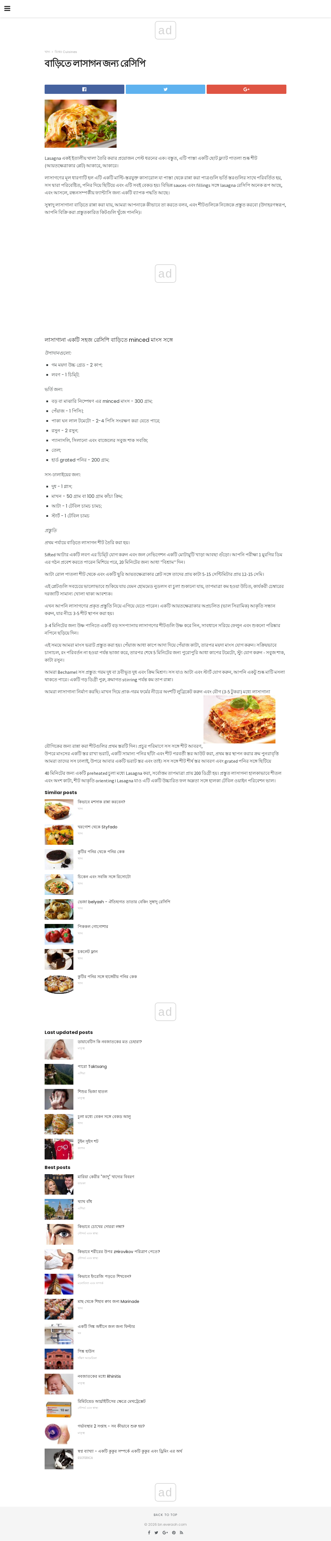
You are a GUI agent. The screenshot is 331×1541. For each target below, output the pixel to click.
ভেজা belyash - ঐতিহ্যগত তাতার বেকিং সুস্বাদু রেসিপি (124, 902)
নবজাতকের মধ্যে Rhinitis (99, 1376)
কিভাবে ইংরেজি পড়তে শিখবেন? (104, 1276)
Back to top (165, 1514)
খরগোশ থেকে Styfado (97, 827)
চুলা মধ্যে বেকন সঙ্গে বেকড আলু (104, 1116)
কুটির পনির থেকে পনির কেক (101, 852)
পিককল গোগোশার (93, 926)
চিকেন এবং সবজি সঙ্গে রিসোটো (104, 877)
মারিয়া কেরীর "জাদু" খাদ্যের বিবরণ (106, 1177)
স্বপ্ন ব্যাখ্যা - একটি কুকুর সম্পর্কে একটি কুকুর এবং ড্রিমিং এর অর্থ (130, 1451)
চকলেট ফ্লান (88, 951)
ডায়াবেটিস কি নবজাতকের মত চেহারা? (110, 1042)
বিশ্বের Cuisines (66, 52)
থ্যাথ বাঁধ (85, 1201)
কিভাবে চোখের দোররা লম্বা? (101, 1226)
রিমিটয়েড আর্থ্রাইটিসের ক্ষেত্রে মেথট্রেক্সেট (112, 1401)
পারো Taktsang (92, 1066)
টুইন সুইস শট (88, 1141)
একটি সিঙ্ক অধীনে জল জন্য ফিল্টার (106, 1326)
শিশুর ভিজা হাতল (92, 1091)
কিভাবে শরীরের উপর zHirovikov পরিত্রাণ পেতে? (119, 1252)
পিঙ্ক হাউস (86, 1351)
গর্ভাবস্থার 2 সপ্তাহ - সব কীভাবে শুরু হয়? (111, 1426)
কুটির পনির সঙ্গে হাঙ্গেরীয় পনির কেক (107, 977)
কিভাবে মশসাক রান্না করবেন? (101, 802)
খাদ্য (47, 52)
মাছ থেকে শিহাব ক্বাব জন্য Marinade (108, 1301)
